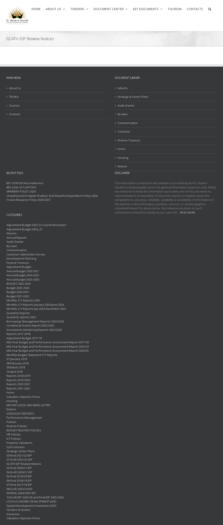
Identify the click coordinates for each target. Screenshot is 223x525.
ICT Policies (13, 439)
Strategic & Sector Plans (133, 97)
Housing (123, 158)
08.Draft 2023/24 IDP (19, 489)
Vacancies (13, 514)
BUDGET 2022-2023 (18, 283)
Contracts (124, 131)
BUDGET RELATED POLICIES (23, 430)
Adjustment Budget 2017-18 (24, 338)
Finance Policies (16, 426)
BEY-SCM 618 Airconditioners (24, 183)
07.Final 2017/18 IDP (19, 485)
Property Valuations (19, 443)
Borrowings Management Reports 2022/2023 (35, 321)
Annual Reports (16, 238)
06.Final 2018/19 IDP (19, 480)
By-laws (123, 114)
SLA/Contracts (15, 447)
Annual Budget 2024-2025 (22, 275)
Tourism (14, 105)
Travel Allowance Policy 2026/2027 (28, 200)
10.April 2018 (14, 372)
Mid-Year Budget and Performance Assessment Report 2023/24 (47, 346)
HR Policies (13, 434)
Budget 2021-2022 (17, 296)
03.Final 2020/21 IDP (19, 468)
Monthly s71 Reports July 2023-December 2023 (36, 309)
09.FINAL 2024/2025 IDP (21, 493)
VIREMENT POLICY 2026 (21, 191)
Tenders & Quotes (18, 510)
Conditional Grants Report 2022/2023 (30, 325)
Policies (11, 422)
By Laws (11, 246)
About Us (15, 88)
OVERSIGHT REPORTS (20, 413)
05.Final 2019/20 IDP (19, 476)
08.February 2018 (17, 363)
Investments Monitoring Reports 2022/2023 (34, 330)
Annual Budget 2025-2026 (22, 279)
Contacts (14, 114)
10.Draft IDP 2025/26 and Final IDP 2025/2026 (35, 497)
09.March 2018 (15, 367)
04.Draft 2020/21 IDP (19, 472)
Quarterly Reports (18, 313)
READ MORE (187, 212)
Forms (121, 149)
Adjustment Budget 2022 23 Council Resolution (36, 225)
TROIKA (14, 97)
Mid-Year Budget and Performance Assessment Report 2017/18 (47, 342)
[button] (209, 9)
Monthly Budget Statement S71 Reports (31, 355)
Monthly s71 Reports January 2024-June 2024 (35, 305)
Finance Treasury (129, 140)
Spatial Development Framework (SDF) (31, 506)
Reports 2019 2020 (18, 380)
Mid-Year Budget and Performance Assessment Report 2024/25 (47, 351)
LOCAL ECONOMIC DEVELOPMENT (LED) (31, 501)
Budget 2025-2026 (17, 288)
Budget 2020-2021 (17, 292)
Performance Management (24, 418)
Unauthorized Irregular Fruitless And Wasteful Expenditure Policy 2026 (52, 196)
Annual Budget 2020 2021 (22, 271)
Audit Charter (15, 242)
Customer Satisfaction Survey (25, 254)
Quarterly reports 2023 (21, 317)
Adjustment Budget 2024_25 (24, 229)
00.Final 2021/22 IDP (19, 455)
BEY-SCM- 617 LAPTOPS (21, 187)
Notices (122, 166)
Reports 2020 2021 (18, 384)
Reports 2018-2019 (18, 376)
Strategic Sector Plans (20, 451)
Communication (128, 123)
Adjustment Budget (18, 267)
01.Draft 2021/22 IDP (19, 459)
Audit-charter (126, 105)
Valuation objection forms (23, 397)
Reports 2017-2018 (18, 334)
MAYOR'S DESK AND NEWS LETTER (28, 405)
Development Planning (21, 258)
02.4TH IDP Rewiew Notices (23, 464)
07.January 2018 (16, 359)
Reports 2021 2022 (18, 388)
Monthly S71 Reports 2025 (23, 300)
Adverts (123, 88)
